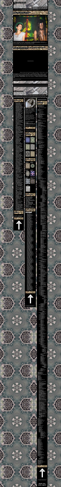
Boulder (42, 203)
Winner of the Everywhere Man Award (30, 206)
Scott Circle (42, 235)
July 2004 (28, 277)
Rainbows (40, 458)
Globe (42, 433)
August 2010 (29, 234)
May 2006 (28, 264)
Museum (39, 377)
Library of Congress (41, 178)
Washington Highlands (42, 245)
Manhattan (44, 298)
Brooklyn (43, 296)
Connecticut (41, 206)
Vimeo (47, 72)
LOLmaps (27, 201)
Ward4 (42, 240)
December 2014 (29, 222)
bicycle (16, 74)
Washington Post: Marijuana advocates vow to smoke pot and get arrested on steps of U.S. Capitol (19, 128)
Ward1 (42, 238)
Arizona (40, 183)
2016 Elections (40, 109)
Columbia (42, 317)
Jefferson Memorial (43, 226)
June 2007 (28, 256)
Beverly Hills (43, 186)
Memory (40, 430)
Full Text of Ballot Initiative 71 (18, 174)
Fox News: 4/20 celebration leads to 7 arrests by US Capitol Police (19, 124)
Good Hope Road (43, 219)
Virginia (40, 335)
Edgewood (42, 216)
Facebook (39, 151)
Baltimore (42, 270)
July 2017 (28, 216)
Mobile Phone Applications (42, 374)
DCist (40, 387)
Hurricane (40, 456)
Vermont (40, 334)
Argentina (43, 364)
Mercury (42, 321)
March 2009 (29, 244)
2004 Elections (40, 105)
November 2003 (29, 281)
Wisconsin (40, 341)
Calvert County (43, 271)
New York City (43, 295)
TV (38, 450)
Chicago (42, 258)
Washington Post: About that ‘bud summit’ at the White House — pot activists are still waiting (19, 157)
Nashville (42, 325)
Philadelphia (43, 313)
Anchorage (42, 182)
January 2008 (29, 252)
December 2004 (29, 274)
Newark (42, 292)
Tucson (42, 184)
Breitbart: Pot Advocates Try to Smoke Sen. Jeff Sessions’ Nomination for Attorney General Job (19, 143)
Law (38, 176)
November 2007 (29, 253)
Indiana (40, 260)
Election (39, 150)
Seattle (42, 339)
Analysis (39, 115)
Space (40, 319)
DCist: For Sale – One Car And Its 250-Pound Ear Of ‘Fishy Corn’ (19, 121)
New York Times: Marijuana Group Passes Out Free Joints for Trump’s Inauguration (19, 136)
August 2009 (29, 241)
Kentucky (40, 264)
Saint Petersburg (43, 252)
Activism (39, 110)
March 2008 (29, 251)
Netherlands (44, 351)
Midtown (45, 302)
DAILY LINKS (40, 142)
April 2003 (28, 285)
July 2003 (28, 283)
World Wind (40, 462)
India (41, 354)
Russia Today (41, 403)
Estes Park (42, 204)
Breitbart (40, 385)
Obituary (39, 418)
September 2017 (29, 215)
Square (42, 437)
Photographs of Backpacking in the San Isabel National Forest (19, 209)
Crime (39, 141)
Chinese (39, 135)
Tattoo (39, 447)
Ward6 (42, 241)
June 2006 (28, 263)
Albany (42, 294)
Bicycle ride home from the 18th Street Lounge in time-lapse (29, 47)
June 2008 (28, 249)
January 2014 (29, 223)
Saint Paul (42, 279)
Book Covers (40, 129)
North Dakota (41, 306)
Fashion (39, 152)
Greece (43, 350)
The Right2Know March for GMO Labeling (19, 182)
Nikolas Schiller (42, 72)
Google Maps (40, 162)
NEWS (33, 9)
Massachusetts (41, 274)
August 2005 (29, 269)
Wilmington (42, 249)
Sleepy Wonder (22, 76)
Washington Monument (44, 230)
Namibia (42, 359)
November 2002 (29, 288)
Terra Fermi (28, 199)
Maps (40, 146)
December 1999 (29, 290)
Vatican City (43, 369)
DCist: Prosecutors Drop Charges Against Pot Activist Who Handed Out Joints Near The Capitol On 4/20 (19, 116)
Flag (38, 154)
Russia (42, 361)
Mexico (42, 357)
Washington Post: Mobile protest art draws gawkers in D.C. (19, 181)
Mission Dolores (43, 201)
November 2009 (29, 239)
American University (42, 209)
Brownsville (42, 327)
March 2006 (29, 265)
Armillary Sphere (41, 118)
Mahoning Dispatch (42, 394)
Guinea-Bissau (43, 353)
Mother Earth (41, 431)
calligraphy (40, 131)
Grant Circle (43, 220)
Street (39, 445)
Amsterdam (46, 352)
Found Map (40, 155)
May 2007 (28, 257)
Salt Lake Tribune (42, 404)
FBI (38, 153)
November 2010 (29, 232)
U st (41, 237)
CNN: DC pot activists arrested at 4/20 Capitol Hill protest (19, 122)
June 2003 (28, 284)
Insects (39, 173)
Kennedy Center (43, 222)
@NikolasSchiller (42, 99)
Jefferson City (43, 283)
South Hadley (43, 276)
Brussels (42, 344)
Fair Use (16, 212)
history (39, 169)
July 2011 (28, 227)
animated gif (40, 116)
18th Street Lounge (35, 73)
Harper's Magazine (42, 391)
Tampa (42, 253)
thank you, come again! (42, 484)
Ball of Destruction (29, 203)
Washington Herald (42, 413)
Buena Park (42, 187)
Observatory (43, 233)
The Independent (41, 406)
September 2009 (29, 240)
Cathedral (42, 210)
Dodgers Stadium (43, 189)
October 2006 (29, 261)
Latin (39, 175)
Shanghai (43, 345)
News (39, 380)
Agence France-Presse (42, 381)
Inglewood (44, 190)
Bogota (45, 367)
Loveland (42, 205)
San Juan (42, 315)
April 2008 (28, 250)
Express (42, 415)
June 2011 (28, 228)
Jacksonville (43, 250)
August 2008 (29, 248)
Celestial (39, 134)
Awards (39, 124)
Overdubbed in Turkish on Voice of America (19, 176)
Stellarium (39, 444)
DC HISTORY (27, 9)
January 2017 (29, 218)
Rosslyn (42, 338)
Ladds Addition (43, 311)
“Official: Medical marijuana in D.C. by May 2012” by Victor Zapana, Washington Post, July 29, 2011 (19, 192)
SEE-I (18, 43)
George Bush (40, 158)
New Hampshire (41, 290)
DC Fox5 (40, 386)
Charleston (42, 340)
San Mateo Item (41, 405)
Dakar (43, 363)
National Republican (42, 395)
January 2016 (29, 220)
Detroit (42, 277)
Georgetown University (42, 218)
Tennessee (40, 324)
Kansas (40, 263)
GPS (38, 164)
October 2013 (29, 224)
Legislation (40, 145)
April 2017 (28, 217)
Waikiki (43, 256)
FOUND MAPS (41, 9)
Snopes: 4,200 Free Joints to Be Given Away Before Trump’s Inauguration (19, 146)
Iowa (39, 262)
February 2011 (29, 230)
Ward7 (42, 242)
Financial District (43, 198)
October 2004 (29, 275)
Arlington (42, 336)
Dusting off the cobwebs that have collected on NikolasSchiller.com (19, 166)
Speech (39, 441)
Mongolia (42, 358)
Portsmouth (42, 291)
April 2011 (28, 229)
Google (39, 160)
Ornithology (40, 419)
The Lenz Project (29, 204)
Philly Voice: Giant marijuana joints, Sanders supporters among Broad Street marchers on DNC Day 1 (19, 154)
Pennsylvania (41, 312)
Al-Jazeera (40, 382)
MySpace (39, 378)
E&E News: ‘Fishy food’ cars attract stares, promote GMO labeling (19, 180)
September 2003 (29, 282)
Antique (39, 117)
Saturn (42, 322)
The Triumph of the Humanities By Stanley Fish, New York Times (19, 204)
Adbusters (39, 113)
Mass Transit (40, 372)
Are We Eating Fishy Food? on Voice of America (19, 178)
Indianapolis (43, 261)
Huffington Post (41, 392)
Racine (42, 342)
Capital (39, 132)
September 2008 (29, 247)
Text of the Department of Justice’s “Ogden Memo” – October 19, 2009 (19, 190)
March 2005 (29, 272)
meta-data (39, 373)
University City (43, 286)
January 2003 (29, 287)
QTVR (39, 424)
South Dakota (41, 318)
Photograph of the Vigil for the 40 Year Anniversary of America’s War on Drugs (19, 198)
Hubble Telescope (41, 171)
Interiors (39, 174)
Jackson (42, 280)
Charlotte (42, 305)
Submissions (40, 446)
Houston (42, 329)
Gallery (39, 156)
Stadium (39, 442)
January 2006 (29, 266)
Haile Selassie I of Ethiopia (30, 42)
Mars (41, 320)
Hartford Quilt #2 (18, 140)
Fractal (40, 427)
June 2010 (28, 235)
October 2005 (29, 268)
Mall (41, 224)
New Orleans (43, 267)
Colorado (40, 202)
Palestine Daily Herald (42, 399)
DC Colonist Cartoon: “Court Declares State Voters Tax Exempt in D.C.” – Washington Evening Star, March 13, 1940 (19, 185)
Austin (42, 326)
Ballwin (42, 281)
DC (39, 207)
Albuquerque (43, 293)
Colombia (43, 366)
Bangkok (42, 331)
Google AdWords (40, 161)
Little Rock (42, 185)
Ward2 (42, 239)
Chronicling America (41, 136)
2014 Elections (40, 106)
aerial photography (41, 114)
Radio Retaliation (22, 75)
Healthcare (39, 167)
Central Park (45, 299)
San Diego (42, 197)
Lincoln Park (43, 223)
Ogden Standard (41, 398)
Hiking (39, 168)
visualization (40, 454)
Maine (40, 268)
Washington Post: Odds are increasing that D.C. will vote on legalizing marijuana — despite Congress (19, 170)
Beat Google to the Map (42, 126)
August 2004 (29, 276)
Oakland (42, 195)
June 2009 (28, 242)
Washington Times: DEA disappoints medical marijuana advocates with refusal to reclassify (19, 151)
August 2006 (29, 262)
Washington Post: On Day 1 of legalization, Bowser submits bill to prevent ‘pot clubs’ (19, 164)
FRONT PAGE (17, 9)
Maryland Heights (43, 284)
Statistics (39, 443)
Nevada (40, 289)
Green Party (40, 166)
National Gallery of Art (44, 228)
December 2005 (29, 267)
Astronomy (39, 122)
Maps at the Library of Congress (30, 205)
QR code (39, 423)
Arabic (39, 120)
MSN (38, 376)
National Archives (41, 379)
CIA (41, 337)
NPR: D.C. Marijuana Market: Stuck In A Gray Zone (19, 119)
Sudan (42, 368)
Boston (42, 275)
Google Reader (40, 163)
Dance (39, 143)
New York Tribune (42, 397)
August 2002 (29, 289)
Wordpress (39, 461)
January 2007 (29, 259)
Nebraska (40, 288)
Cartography (40, 133)
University (39, 451)
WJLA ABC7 (41, 416)
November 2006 (29, 260)
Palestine (42, 360)
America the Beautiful (19, 205)
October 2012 (29, 226)
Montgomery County (44, 272)
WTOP (40, 417)
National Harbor (43, 273)
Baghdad (43, 355)
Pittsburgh (42, 314)
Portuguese (40, 422)
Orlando (42, 251)
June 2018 (28, 213)
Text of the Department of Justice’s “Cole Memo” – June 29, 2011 (19, 188)
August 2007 (29, 255)
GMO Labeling (40, 159)
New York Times (41, 396)
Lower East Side (45, 301)
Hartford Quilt (18, 141)
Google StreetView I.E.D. (30, 200)
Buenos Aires (45, 365)
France (43, 349)
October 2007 (29, 254)
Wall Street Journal (42, 409)
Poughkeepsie (43, 303)
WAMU (40, 410)
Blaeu (39, 128)
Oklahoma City (43, 309)
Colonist (40, 112)
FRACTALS (44, 9)
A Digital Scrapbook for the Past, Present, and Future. (36, 94)
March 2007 (29, 258)
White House (43, 246)
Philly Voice (41, 402)
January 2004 (29, 280)
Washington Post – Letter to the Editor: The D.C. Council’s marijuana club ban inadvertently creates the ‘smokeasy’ (19, 161)
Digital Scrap (40, 149)
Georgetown (42, 217)
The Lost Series (29, 198)
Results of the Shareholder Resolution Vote (19, 172)
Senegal (42, 362)
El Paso (42, 328)
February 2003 (29, 286)
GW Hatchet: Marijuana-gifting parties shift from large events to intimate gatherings (19, 108)
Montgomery (43, 181)
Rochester (42, 304)
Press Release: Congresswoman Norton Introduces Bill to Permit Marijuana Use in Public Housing (19, 104)
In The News (40, 172)
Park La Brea (44, 193)
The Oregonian (41, 407)
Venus (42, 323)
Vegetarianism (40, 452)
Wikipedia (39, 460)
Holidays (39, 170)
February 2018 (29, 214)
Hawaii (40, 255)
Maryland (40, 269)
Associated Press (42, 384)
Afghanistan (42, 343)
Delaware (40, 248)
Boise (41, 257)
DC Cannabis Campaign (42, 107)
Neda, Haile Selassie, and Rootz (21, 12)
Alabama (40, 180)
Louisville (42, 265)
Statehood (40, 147)
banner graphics (40, 125)
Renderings (40, 425)
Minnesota (40, 278)
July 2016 (28, 219)
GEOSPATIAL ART (21, 9)
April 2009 (28, 243)
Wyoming (40, 370)
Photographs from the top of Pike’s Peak (19, 206)
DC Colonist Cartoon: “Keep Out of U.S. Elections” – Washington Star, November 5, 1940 (19, 195)
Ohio (39, 307)
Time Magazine (41, 408)
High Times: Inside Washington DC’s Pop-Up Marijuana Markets (19, 106)
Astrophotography (41, 123)
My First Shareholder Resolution (19, 175)
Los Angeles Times (42, 393)
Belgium (43, 346)
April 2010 (28, 236)
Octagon (42, 435)
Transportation (40, 449)
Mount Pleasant (43, 232)
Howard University (44, 221)
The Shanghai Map (29, 202)
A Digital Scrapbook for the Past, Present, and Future (39, 7)
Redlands (42, 196)
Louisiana (40, 266)
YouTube (39, 463)
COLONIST (36, 9)
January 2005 (29, 273)
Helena (42, 287)
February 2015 (29, 221)
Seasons (39, 439)
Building (39, 130)
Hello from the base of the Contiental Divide (19, 207)
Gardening (39, 157)
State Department (43, 236)
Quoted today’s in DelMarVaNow (18, 168)
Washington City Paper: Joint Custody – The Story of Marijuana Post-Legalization (19, 114)
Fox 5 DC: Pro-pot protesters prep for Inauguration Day (19, 139)
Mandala (40, 429)
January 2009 (29, 245)
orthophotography (41, 420)
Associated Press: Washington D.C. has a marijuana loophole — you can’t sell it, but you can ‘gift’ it (19, 111)
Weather (39, 455)
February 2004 (29, 279)
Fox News (40, 390)
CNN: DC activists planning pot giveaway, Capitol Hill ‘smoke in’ (19, 131)
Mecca (42, 356)
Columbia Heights (43, 212)
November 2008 (29, 246)
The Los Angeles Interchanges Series (29, 197)
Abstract (40, 426)
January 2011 (29, 231)
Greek (39, 165)
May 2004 (28, 278)
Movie (39, 375)
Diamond (42, 432)
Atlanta (42, 254)
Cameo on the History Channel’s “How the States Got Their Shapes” (19, 202)
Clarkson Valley (43, 282)
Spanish (39, 440)
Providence (42, 316)
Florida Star (41, 389)
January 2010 (29, 238)
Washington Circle (43, 243)
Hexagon (42, 434)
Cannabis (40, 111)
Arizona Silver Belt (42, 383)
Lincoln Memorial (43, 227)
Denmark (43, 347)
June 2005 (28, 270)
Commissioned (40, 138)
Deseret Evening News (42, 388)
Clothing (39, 137)
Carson (43, 188)
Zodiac (39, 464)
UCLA (43, 194)
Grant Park (44, 259)
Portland (42, 310)
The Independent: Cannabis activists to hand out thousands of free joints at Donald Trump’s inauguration (19, 148)
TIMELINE (30, 9)
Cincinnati (42, 308)
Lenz (39, 428)
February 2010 (29, 237)
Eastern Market (43, 215)
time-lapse (39, 448)
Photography (40, 421)
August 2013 (29, 225)
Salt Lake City (43, 333)
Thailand (40, 330)
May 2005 (28, 271)
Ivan (41, 457)
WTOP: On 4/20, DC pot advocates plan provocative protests (19, 126)
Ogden (42, 332)
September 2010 (29, 233)
